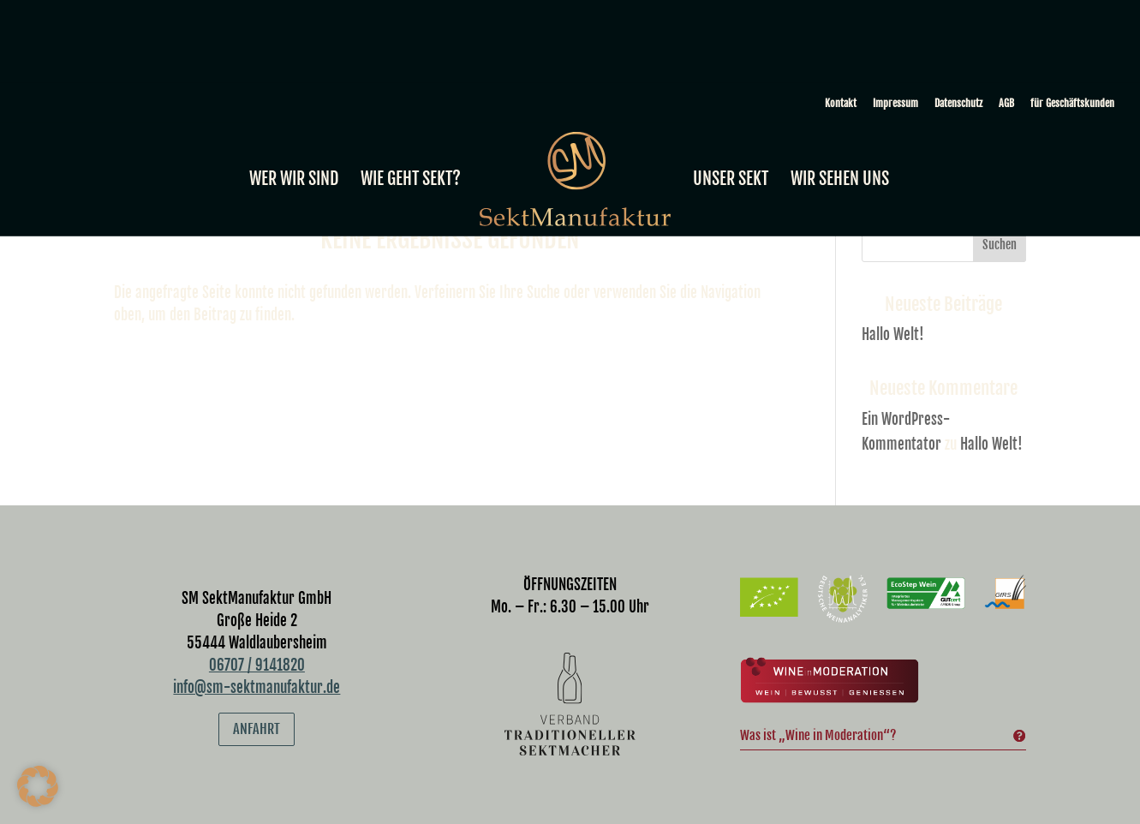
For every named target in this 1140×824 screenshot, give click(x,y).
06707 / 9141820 (257, 665)
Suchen (999, 244)
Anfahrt (256, 728)
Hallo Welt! (893, 334)
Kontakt (840, 103)
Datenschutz (958, 103)
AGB (1006, 103)
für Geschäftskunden (1072, 103)
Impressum (895, 103)
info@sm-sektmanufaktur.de (256, 687)
